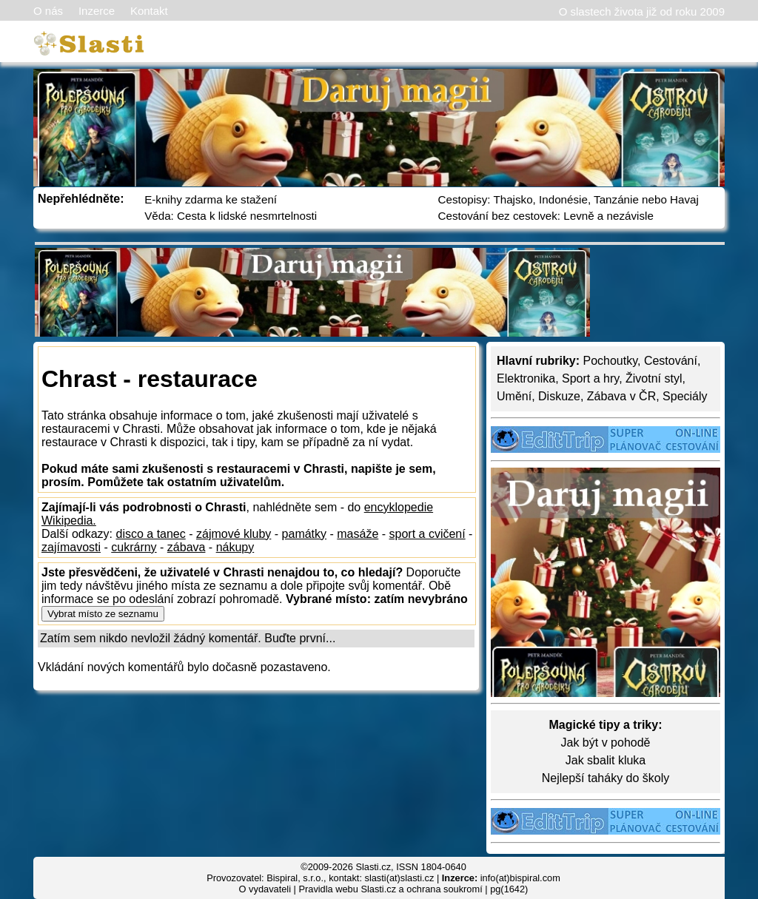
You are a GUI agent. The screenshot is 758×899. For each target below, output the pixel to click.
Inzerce (96, 10)
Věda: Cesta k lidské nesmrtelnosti (230, 215)
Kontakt (149, 10)
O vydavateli (265, 889)
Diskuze (559, 396)
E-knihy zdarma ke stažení (210, 199)
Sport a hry (590, 378)
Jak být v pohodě (606, 742)
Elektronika (526, 378)
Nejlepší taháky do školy (606, 778)
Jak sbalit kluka (606, 760)
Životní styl (653, 378)
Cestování (670, 360)
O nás (48, 10)
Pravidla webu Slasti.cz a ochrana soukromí (390, 889)
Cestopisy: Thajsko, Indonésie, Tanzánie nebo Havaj (568, 199)
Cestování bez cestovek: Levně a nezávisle (546, 215)
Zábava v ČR (621, 396)
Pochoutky (610, 360)
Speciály (685, 396)
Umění (514, 396)
